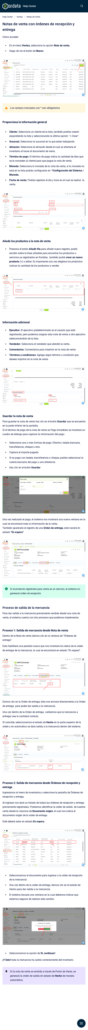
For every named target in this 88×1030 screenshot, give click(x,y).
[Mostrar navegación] (81, 1023)
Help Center (29, 6)
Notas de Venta (33, 17)
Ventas (20, 17)
